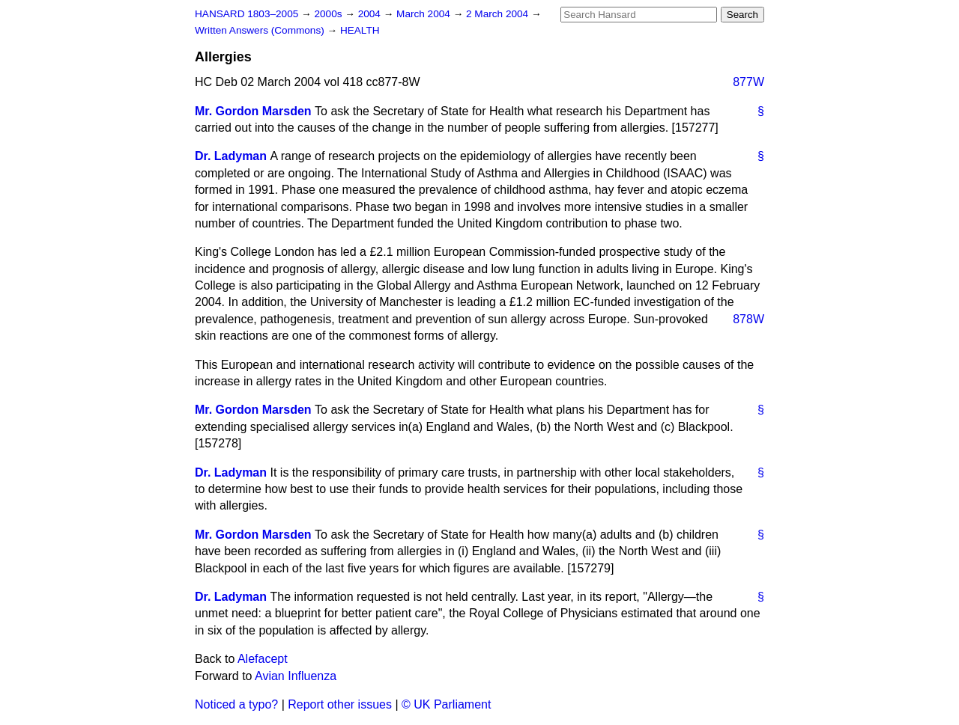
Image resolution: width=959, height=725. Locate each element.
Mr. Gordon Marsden (253, 111)
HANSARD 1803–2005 (246, 13)
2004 (371, 13)
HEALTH (360, 30)
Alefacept (263, 658)
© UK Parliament (446, 704)
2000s (329, 13)
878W (748, 319)
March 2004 (424, 13)
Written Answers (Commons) (261, 30)
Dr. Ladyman (231, 156)
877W (748, 82)
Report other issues (340, 704)
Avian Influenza (295, 676)
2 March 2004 (498, 13)
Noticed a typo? (236, 704)
